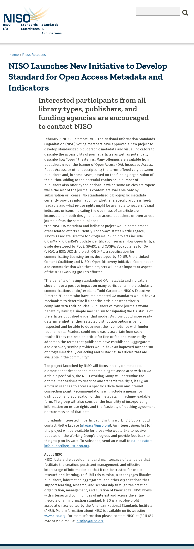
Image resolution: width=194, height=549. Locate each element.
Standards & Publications (177, 25)
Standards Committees (153, 25)
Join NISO (91, 23)
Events (120, 23)
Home (56, 23)
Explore (107, 23)
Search (185, 13)
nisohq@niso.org (90, 513)
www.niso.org (55, 508)
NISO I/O (135, 23)
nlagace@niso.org (95, 418)
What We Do (71, 23)
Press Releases (34, 47)
